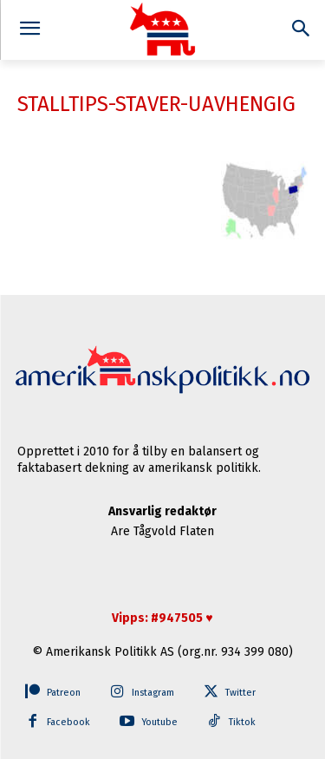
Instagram (153, 692)
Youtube (159, 722)
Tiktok (242, 722)
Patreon (64, 692)
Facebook (68, 722)
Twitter (240, 692)
